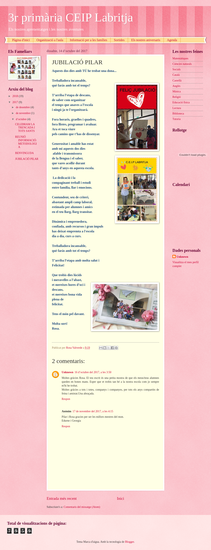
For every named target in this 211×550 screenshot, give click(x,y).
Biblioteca (178, 113)
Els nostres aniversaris (145, 40)
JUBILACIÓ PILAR (26, 158)
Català (176, 74)
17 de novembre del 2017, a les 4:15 (93, 411)
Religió (176, 96)
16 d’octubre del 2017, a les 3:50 (93, 372)
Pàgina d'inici (21, 40)
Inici (120, 498)
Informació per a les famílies (88, 40)
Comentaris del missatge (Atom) (82, 506)
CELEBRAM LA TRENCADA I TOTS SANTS (25, 127)
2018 (15, 96)
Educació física (181, 102)
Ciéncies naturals (182, 63)
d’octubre (21, 119)
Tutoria (176, 119)
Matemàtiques (180, 58)
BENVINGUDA (24, 153)
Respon (66, 398)
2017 (15, 102)
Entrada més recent (62, 498)
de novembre (23, 113)
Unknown (67, 372)
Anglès (176, 86)
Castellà (176, 80)
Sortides (119, 40)
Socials (176, 69)
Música (176, 91)
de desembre (23, 107)
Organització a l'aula (50, 40)
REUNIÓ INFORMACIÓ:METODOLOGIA (26, 141)
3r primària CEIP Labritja (70, 17)
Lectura (176, 108)
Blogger (129, 541)
